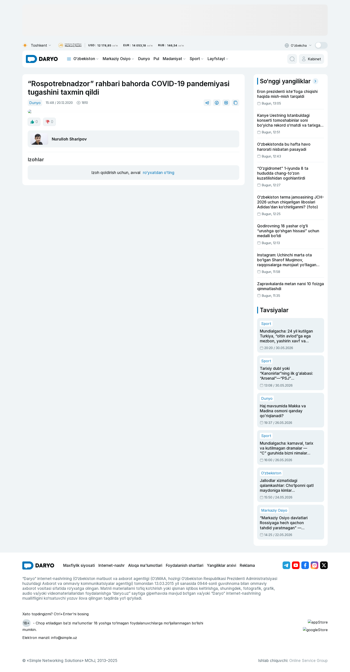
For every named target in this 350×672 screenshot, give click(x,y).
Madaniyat (168, 59)
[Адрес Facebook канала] (305, 546)
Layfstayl (209, 59)
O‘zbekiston (85, 59)
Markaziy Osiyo (116, 59)
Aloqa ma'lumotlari (137, 546)
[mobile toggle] (69, 58)
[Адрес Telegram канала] (286, 546)
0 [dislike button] (48, 118)
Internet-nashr (107, 546)
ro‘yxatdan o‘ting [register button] (157, 163)
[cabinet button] (312, 59)
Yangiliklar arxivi (209, 546)
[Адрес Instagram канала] (314, 546)
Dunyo (139, 59)
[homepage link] (42, 59)
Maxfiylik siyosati (77, 546)
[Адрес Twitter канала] (324, 546)
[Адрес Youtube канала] (296, 546)
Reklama (233, 546)
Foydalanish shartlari (174, 546)
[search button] (293, 59)
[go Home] (38, 546)
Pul (151, 59)
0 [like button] (34, 118)
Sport (189, 59)
